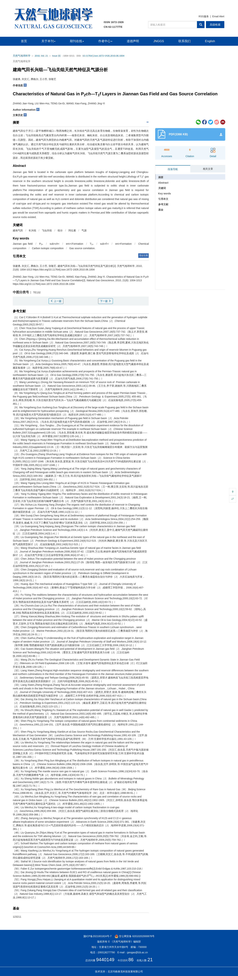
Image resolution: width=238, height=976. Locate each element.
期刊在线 (77, 41)
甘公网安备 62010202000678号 (134, 936)
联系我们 (184, 41)
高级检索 (215, 24)
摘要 (160, 177)
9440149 (105, 959)
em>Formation (123, 243)
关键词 (162, 188)
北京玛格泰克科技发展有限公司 (125, 971)
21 (150, 959)
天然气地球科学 (21, 55)
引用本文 (163, 198)
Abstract (163, 182)
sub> (54, 243)
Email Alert (218, 16)
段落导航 (173, 169)
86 (131, 959)
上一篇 (56, 301)
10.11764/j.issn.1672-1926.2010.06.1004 (103, 55)
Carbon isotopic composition (48, 248)
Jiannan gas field (23, 243)
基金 (160, 209)
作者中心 (105, 41)
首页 (24, 41)
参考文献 (163, 204)
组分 (60, 230)
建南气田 (18, 230)
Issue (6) (56, 55)
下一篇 (105, 301)
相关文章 (208, 168)
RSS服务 (204, 16)
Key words (164, 193)
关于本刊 (48, 41)
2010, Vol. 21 (41, 55)
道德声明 (133, 41)
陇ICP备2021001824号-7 (98, 936)
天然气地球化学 (21, 61)
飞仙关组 (47, 230)
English (210, 41)
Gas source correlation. (82, 248)
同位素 (72, 230)
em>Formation (74, 243)
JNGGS (158, 41)
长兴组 (32, 230)
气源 (84, 230)
